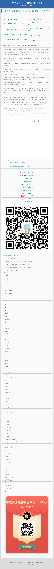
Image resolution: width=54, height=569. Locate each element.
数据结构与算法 (9, 477)
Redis (6, 375)
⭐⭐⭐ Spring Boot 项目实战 (10, 19)
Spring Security (9, 430)
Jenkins (7, 331)
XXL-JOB (7, 453)
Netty (7, 357)
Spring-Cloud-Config (10, 439)
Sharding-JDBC (9, 407)
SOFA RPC (8, 392)
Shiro (6, 410)
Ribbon (7, 380)
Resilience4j (8, 377)
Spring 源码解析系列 (27, 181)
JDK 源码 (7, 319)
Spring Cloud (8, 427)
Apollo (7, 281)
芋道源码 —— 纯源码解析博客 (27, 3)
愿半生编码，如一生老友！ (27, 5)
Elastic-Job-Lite (9, 293)
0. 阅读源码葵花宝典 (10, 258)
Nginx (6, 360)
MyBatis (7, 348)
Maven (7, 342)
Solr (6, 415)
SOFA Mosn (8, 389)
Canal (6, 287)
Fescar (7, 302)
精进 (7, 483)
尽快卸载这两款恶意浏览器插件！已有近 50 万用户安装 (27, 11)
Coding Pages (43, 562)
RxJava (7, 386)
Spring (7, 421)
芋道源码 (13, 562)
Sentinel (7, 398)
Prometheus (8, 369)
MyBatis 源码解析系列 (27, 190)
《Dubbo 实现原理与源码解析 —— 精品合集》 (15, 24)
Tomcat (7, 450)
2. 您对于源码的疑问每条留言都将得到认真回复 (17, 264)
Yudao (6, 456)
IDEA (6, 316)
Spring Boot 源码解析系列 (27, 187)
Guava (7, 304)
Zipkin (7, 459)
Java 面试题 (27, 196)
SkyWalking (8, 412)
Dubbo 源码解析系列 (27, 175)
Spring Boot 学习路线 (27, 199)
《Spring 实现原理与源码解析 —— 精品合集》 (15, 29)
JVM (6, 325)
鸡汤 (6, 491)
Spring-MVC (8, 445)
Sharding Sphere (9, 404)
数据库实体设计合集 (27, 193)
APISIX (7, 275)
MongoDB (7, 345)
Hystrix (7, 313)
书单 (6, 468)
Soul (6, 418)
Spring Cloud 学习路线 (27, 201)
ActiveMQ (7, 278)
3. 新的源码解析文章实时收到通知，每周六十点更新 (18, 267)
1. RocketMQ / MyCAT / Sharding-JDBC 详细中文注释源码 (19, 261)
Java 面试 (8, 328)
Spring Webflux (9, 436)
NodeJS (7, 363)
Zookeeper (7, 462)
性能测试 (7, 474)
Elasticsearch (8, 296)
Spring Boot (8, 424)
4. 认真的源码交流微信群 (11, 270)
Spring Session (8, 433)
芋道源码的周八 (9, 485)
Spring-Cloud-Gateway (11, 442)
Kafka (7, 337)
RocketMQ (8, 383)
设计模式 (8, 488)
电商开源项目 (8, 480)
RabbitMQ (7, 372)
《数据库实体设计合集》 (34, 35)
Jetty (6, 334)
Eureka (7, 299)
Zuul (6, 465)
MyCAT (7, 351)
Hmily (6, 310)
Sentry (7, 401)
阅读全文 (36, 121)
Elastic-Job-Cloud (9, 290)
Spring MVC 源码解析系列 (27, 184)
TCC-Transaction (9, 447)
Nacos (7, 354)
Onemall (7, 366)
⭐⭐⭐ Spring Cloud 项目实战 (35, 19)
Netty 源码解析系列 (27, 178)
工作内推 (7, 471)
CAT (6, 284)
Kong (6, 339)
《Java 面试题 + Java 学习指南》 (36, 40)
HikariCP (7, 307)
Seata (6, 395)
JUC (6, 322)
